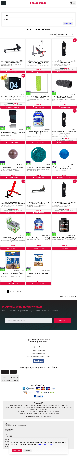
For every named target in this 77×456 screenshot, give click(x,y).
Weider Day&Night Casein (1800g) (38, 238)
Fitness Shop (5, 10)
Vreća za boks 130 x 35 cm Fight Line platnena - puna (64, 61)
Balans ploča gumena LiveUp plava (38, 167)
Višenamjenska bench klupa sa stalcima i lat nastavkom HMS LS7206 (38, 62)
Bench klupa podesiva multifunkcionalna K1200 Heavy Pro (13, 202)
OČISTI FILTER (68, 24)
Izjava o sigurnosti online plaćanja (38, 356)
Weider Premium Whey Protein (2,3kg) (38, 132)
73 (21, 291)
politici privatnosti (45, 444)
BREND (6, 20)
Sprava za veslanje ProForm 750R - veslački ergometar (13, 61)
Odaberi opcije (38, 142)
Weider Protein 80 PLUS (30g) (38, 273)
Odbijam (27, 451)
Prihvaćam (16, 451)
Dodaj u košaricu (12, 72)
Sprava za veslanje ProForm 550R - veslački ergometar (38, 202)
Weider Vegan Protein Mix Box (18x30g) (13, 238)
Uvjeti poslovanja (38, 347)
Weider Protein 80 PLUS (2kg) (13, 273)
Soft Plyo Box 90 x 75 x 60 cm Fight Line (12, 97)
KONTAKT (5, 372)
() (72, 3)
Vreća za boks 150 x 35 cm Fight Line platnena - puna (64, 132)
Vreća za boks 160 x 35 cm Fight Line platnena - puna (64, 202)
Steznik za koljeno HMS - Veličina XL (13, 132)
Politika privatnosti (39, 353)
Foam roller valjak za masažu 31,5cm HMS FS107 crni (64, 97)
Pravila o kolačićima (38, 350)
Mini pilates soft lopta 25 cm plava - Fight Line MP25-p (64, 167)
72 (18, 291)
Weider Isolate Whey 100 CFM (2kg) (64, 238)
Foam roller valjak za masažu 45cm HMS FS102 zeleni (38, 97)
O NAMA (13, 372)
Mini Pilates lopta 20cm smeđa (12, 167)
